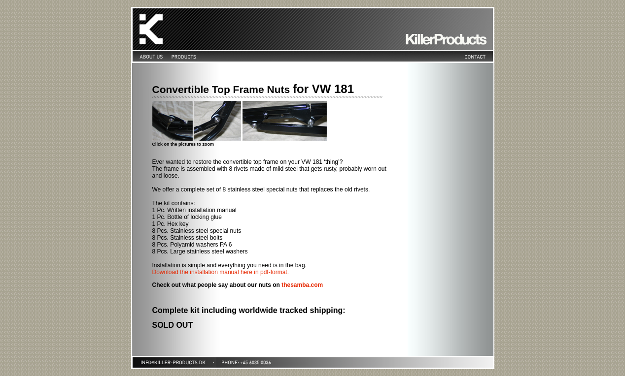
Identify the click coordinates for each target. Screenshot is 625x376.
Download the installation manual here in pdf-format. (220, 272)
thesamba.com (302, 285)
